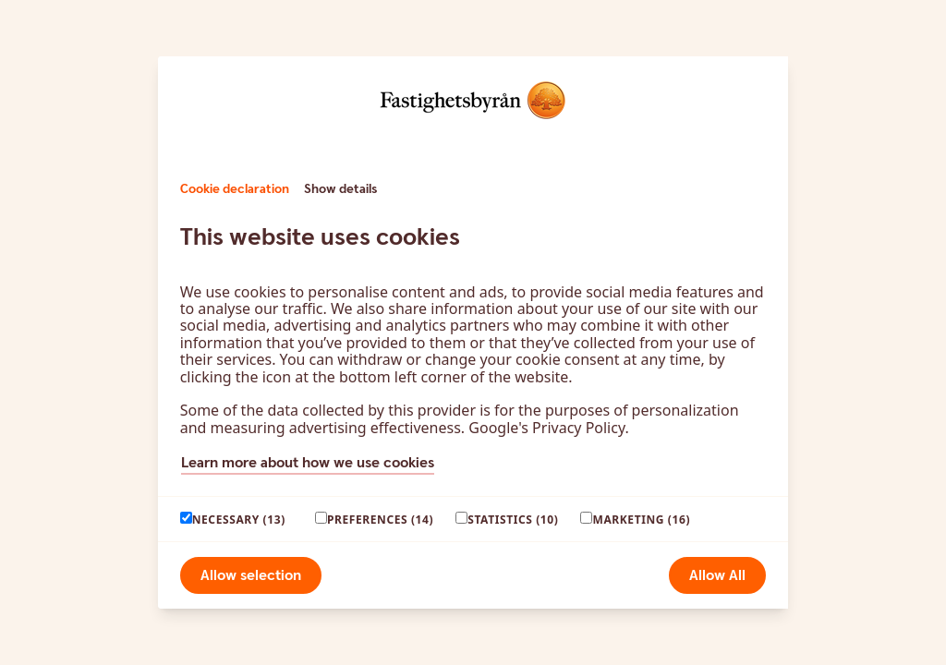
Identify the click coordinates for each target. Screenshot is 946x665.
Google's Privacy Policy (546, 427)
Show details (340, 189)
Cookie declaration (234, 189)
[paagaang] (186, 518)
